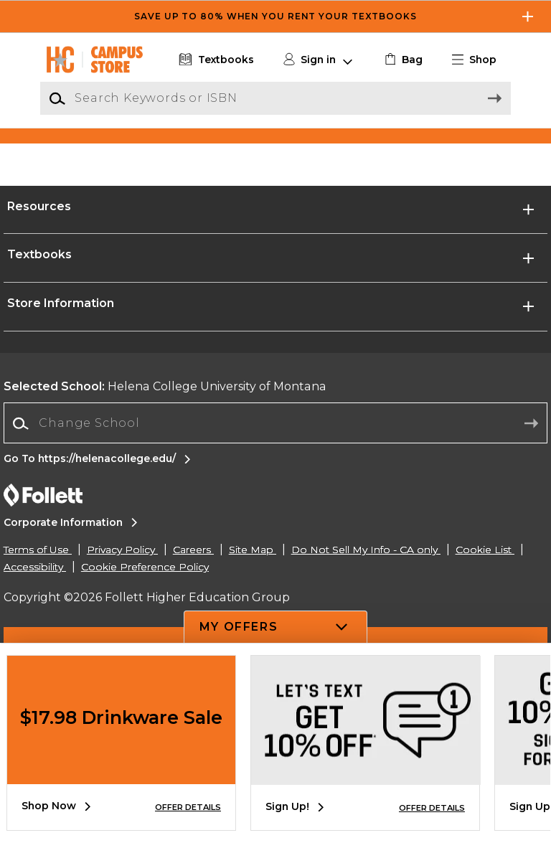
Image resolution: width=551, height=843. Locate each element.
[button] (480, 59)
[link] (402, 59)
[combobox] (275, 546)
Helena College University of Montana (165, 509)
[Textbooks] (215, 59)
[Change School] (275, 546)
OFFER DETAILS (188, 807)
